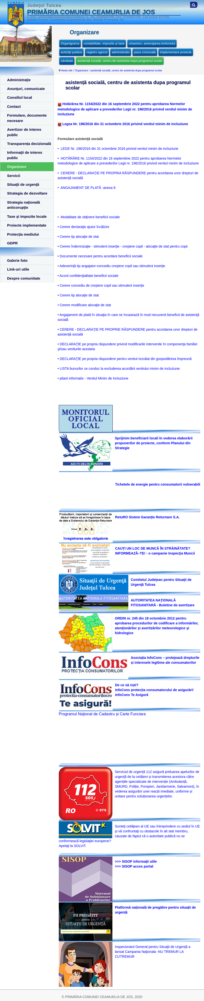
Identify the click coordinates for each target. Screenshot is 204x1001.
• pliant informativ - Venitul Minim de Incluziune (93, 378)
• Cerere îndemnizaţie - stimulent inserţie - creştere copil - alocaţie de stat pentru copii (123, 246)
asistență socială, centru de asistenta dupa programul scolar (119, 61)
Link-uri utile (18, 269)
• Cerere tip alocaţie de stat (78, 237)
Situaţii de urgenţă (23, 184)
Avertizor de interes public (24, 132)
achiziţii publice (71, 52)
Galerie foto (17, 260)
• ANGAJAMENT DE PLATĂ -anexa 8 (86, 188)
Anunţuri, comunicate (26, 89)
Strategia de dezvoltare (27, 193)
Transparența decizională (29, 143)
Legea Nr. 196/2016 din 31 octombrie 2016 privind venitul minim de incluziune (124, 124)
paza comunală (145, 52)
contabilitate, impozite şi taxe (104, 43)
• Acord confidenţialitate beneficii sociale (88, 276)
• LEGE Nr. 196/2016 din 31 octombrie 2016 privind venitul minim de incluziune (118, 149)
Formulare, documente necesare (27, 117)
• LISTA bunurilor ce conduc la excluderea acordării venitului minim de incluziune (119, 368)
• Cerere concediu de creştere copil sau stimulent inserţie (101, 285)
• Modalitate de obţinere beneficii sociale (89, 217)
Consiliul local (19, 97)
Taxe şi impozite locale (27, 216)
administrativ (121, 52)
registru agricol (96, 52)
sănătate (67, 61)
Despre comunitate (23, 278)
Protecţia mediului (23, 234)
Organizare (16, 166)
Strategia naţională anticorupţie (23, 204)
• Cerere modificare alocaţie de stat (84, 305)
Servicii (13, 176)
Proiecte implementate (26, 225)
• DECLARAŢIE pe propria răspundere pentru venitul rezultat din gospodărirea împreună (125, 359)
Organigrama (70, 43)
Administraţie (19, 80)
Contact (14, 106)
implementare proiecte (176, 52)
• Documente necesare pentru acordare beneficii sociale (100, 256)
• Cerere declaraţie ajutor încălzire (83, 227)
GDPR (12, 243)
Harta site (66, 70)
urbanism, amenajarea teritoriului (152, 43)
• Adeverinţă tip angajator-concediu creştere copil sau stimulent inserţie (111, 266)
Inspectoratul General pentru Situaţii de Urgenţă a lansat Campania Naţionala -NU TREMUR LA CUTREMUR (152, 951)
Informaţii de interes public (24, 155)
